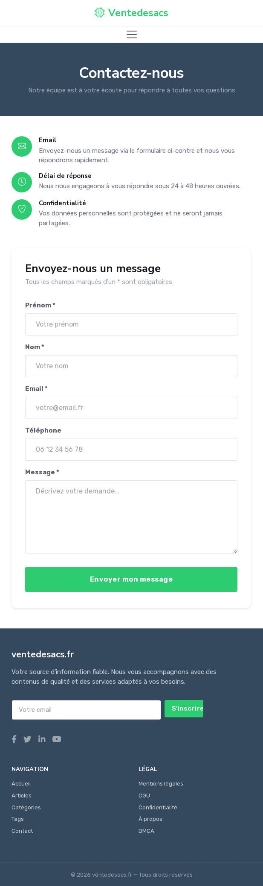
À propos (150, 819)
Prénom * (40, 305)
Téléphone (43, 430)
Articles (22, 795)
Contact (22, 831)
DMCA (146, 831)
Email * (36, 389)
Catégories (26, 807)
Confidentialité (158, 807)
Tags (18, 819)
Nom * (34, 347)
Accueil (21, 783)
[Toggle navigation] (131, 34)
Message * (42, 472)
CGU (144, 795)
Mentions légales (161, 783)
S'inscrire (188, 708)
